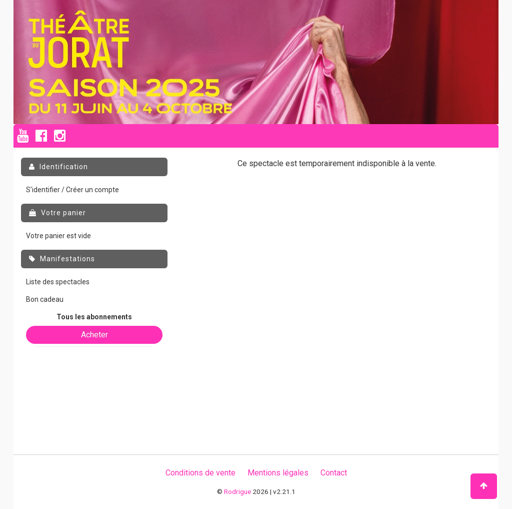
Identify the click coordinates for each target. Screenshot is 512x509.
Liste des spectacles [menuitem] (58, 282)
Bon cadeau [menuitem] (45, 299)
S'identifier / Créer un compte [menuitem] (72, 190)
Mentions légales (278, 472)
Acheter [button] (94, 334)
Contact (333, 472)
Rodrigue (237, 491)
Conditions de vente (201, 472)
